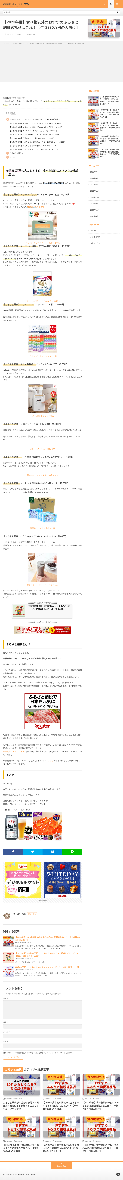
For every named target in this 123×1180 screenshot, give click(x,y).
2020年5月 (94, 215)
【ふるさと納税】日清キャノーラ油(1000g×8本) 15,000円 (31, 138)
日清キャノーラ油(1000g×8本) (42, 449)
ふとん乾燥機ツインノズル (42, 416)
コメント (6, 998)
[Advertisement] (61, 62)
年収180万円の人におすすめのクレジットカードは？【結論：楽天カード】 (47, 967)
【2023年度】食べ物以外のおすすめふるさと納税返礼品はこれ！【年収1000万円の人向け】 (61, 1105)
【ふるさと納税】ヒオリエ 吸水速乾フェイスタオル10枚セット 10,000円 (37, 142)
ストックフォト (96, 242)
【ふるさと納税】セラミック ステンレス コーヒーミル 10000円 (33, 149)
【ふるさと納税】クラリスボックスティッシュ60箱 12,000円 (33, 131)
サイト (5, 1041)
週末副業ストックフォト (13, 751)
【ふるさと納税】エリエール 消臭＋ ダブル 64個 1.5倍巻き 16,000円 (35, 127)
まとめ (10, 157)
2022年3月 (94, 184)
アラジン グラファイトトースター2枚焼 (42, 243)
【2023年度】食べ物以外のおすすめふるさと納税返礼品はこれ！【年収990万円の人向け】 (101, 1105)
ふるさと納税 (31, 34)
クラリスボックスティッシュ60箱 (42, 356)
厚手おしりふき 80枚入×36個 (42, 528)
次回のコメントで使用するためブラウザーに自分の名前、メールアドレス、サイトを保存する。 (39, 1053)
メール (6, 1032)
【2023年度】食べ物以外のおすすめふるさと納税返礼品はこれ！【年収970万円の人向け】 (61, 1148)
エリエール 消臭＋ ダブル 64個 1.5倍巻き (42, 301)
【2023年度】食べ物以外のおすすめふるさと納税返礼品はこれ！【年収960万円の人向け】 (101, 1148)
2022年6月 (94, 178)
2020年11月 (94, 209)
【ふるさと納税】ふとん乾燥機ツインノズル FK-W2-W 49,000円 (34, 134)
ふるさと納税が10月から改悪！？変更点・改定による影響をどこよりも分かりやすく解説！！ (21, 1105)
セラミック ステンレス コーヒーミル (42, 584)
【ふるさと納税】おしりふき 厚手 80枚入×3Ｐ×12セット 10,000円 (35, 146)
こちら (51, 760)
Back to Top (61, 1166)
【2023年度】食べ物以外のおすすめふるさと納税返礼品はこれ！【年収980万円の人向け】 (21, 1148)
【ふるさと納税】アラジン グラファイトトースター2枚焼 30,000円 (35, 123)
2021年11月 (94, 191)
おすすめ (93, 229)
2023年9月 (94, 172)
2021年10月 (94, 197)
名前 (6, 1022)
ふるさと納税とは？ (15, 153)
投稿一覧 (31, 914)
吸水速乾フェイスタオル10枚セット (42, 475)
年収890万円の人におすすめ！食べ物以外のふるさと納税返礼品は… (33, 119)
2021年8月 (94, 203)
